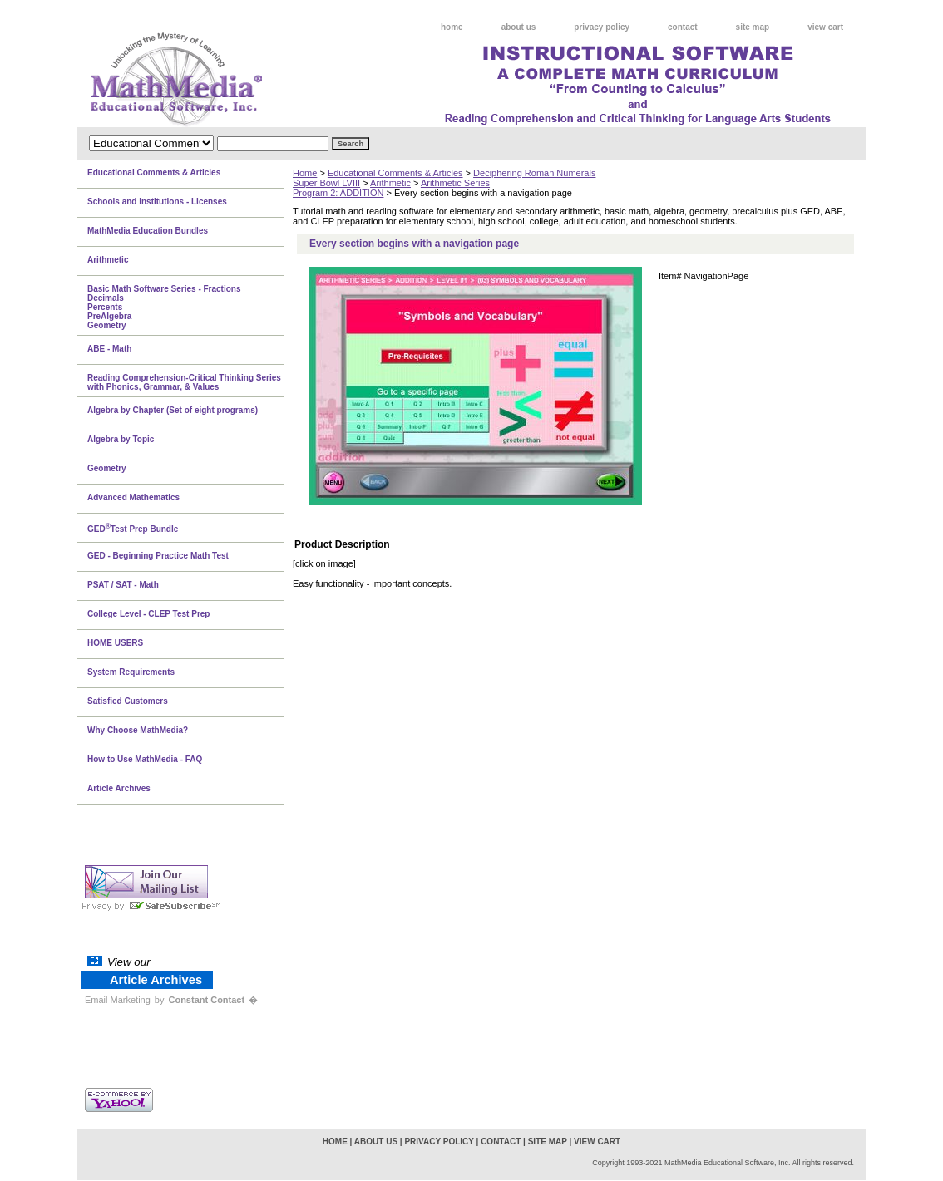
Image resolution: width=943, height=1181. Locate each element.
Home (305, 173)
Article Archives (119, 788)
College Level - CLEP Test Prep (148, 613)
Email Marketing (118, 1000)
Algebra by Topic (120, 439)
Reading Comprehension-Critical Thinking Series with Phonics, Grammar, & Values (184, 382)
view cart (825, 27)
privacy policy (601, 27)
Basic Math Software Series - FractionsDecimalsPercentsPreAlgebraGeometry (164, 307)
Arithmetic (390, 183)
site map (753, 27)
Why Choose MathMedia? (137, 730)
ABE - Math (109, 348)
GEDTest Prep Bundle (132, 528)
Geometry (106, 468)
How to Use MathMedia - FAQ (144, 759)
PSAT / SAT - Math (123, 584)
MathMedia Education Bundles (147, 230)
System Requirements (131, 672)
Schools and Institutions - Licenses (157, 201)
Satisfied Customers (127, 701)
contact (683, 27)
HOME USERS (115, 642)
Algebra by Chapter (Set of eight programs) (172, 410)
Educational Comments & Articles (395, 173)
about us (518, 27)
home (452, 27)
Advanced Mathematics (133, 497)
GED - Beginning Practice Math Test (158, 555)
